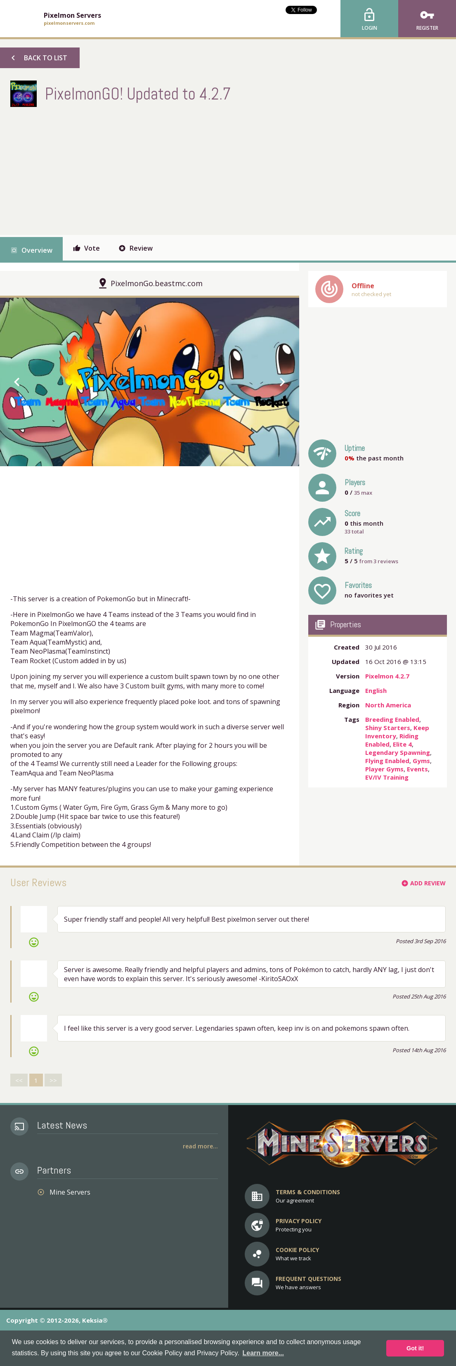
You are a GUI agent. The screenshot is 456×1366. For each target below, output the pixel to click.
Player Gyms (384, 769)
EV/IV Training (387, 777)
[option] (149, 382)
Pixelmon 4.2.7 (387, 676)
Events (417, 769)
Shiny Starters (387, 727)
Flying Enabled (387, 761)
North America (388, 705)
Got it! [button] (415, 1348)
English (376, 690)
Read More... (200, 1146)
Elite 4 (402, 744)
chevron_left (17, 382)
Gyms (421, 761)
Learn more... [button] (263, 1353)
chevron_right (282, 382)
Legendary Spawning (397, 752)
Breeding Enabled (392, 719)
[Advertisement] (160, 169)
